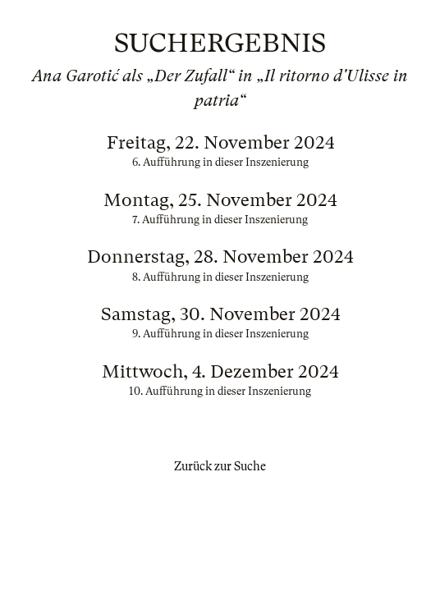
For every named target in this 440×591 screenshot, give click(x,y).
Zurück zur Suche (220, 466)
